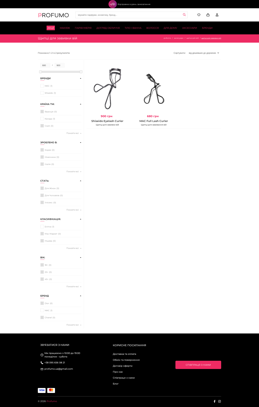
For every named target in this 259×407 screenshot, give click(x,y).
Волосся (152, 27)
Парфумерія (83, 27)
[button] (207, 14)
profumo (167, 38)
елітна (48, 226)
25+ (46, 272)
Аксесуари (189, 27)
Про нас (118, 371)
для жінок (50, 188)
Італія (48, 164)
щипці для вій (192, 38)
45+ (46, 279)
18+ (46, 265)
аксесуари (178, 38)
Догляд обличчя (108, 27)
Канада (48, 118)
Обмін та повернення (126, 359)
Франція (49, 111)
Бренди (207, 27)
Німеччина (50, 157)
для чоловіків (52, 195)
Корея (48, 150)
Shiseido (49, 93)
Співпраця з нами (124, 377)
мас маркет (51, 234)
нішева (48, 241)
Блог (116, 383)
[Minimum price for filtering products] (45, 65)
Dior (47, 303)
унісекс (49, 202)
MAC (47, 86)
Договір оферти (122, 365)
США (47, 126)
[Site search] (131, 15)
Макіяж (65, 27)
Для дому (170, 27)
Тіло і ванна (133, 27)
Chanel (48, 317)
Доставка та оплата (124, 353)
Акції (50, 27)
